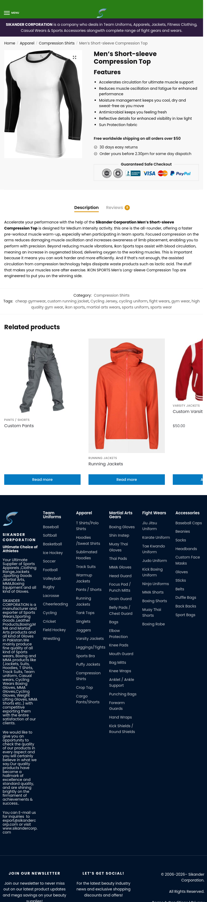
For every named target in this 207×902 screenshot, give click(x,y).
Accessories (187, 473)
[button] (74, 58)
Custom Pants (19, 415)
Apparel (27, 43)
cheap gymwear (30, 301)
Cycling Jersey (104, 301)
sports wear (161, 307)
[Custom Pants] (42, 371)
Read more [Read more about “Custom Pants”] (42, 440)
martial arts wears (103, 307)
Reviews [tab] (114, 208)
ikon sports (75, 307)
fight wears (159, 301)
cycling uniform (133, 301)
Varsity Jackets (186, 409)
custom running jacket (68, 301)
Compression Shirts (57, 43)
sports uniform (135, 307)
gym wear (180, 301)
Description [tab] (86, 208)
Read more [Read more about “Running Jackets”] (126, 440)
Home (9, 43)
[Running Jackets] (126, 371)
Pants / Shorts (17, 409)
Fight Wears (154, 473)
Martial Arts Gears (120, 475)
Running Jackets (102, 409)
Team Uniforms (52, 475)
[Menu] (12, 13)
